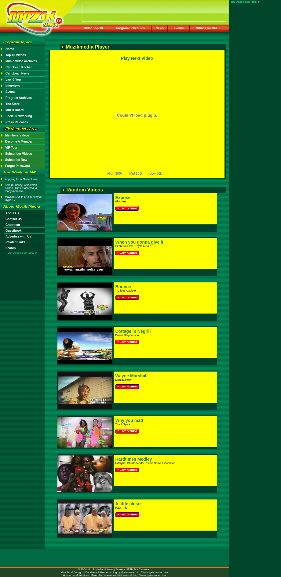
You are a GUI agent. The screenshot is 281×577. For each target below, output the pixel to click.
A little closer (128, 503)
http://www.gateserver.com (152, 572)
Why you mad (129, 420)
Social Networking (18, 116)
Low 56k (155, 173)
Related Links (15, 242)
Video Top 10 (93, 28)
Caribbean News (17, 73)
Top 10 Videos (15, 55)
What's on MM (206, 28)
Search (10, 248)
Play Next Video (137, 58)
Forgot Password (17, 166)
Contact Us (13, 219)
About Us (12, 213)
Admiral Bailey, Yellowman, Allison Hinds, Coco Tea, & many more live (21, 188)
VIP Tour (11, 147)
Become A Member (18, 141)
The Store (12, 104)
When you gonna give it (139, 242)
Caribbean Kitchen (18, 67)
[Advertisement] (22, 272)
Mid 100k (136, 173)
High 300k (115, 173)
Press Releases (16, 122)
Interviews (12, 85)
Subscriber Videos (18, 153)
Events (179, 28)
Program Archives (18, 98)
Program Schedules (130, 28)
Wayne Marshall (131, 375)
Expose (123, 197)
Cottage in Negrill (133, 331)
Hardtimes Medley (133, 459)
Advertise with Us (18, 236)
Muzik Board (14, 110)
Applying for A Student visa (21, 179)
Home (9, 49)
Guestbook (13, 230)
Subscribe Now (16, 159)
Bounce (123, 286)
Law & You (13, 79)
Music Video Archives (21, 61)
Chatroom (12, 225)
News (160, 28)
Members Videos (17, 135)
